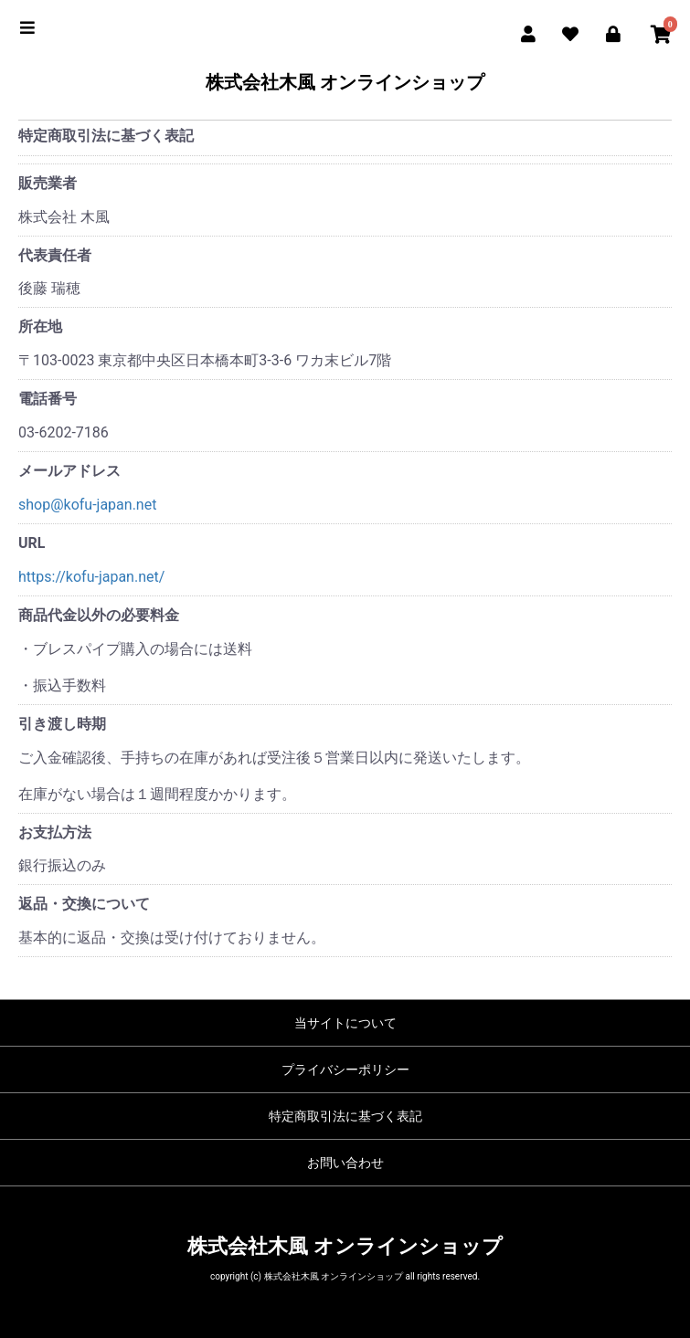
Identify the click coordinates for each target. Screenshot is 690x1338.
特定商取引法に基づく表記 (345, 1116)
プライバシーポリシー (345, 1069)
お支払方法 (54, 832)
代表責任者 (54, 255)
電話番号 (47, 398)
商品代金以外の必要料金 (98, 615)
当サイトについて (345, 1023)
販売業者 (47, 183)
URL (31, 543)
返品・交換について (84, 903)
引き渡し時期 (62, 723)
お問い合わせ (345, 1162)
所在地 (40, 326)
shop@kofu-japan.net (87, 504)
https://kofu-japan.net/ (91, 576)
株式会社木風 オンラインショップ (345, 82)
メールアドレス (69, 470)
